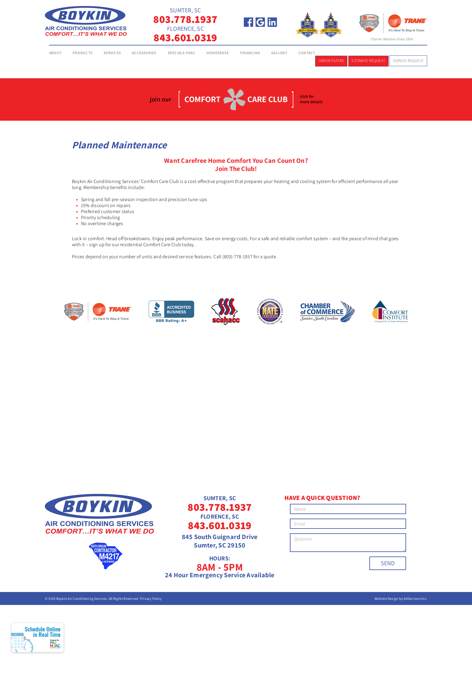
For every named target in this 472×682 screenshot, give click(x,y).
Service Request (408, 60)
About (55, 53)
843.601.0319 (185, 37)
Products (82, 53)
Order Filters (331, 60)
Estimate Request (368, 60)
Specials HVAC (181, 53)
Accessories (144, 53)
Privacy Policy (151, 598)
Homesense (217, 53)
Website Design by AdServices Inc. (400, 598)
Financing (250, 53)
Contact (306, 53)
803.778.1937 (185, 19)
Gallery (279, 53)
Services (112, 53)
